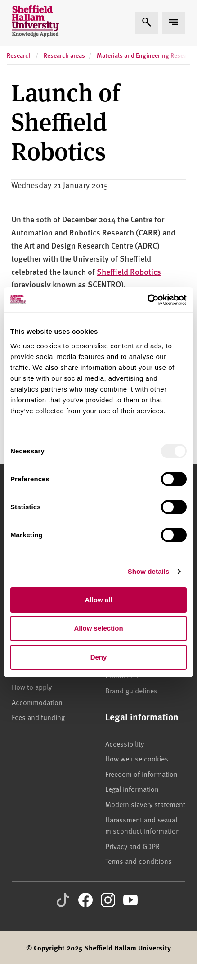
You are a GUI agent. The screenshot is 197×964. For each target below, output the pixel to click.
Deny (98, 657)
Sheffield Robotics (129, 271)
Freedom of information (141, 774)
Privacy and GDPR (132, 846)
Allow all (98, 600)
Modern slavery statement (145, 804)
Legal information (132, 788)
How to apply (32, 687)
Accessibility (124, 743)
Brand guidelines (131, 690)
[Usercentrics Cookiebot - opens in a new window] (147, 300)
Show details (149, 571)
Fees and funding (38, 717)
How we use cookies (136, 758)
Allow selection (98, 628)
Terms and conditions (138, 861)
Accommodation (37, 702)
